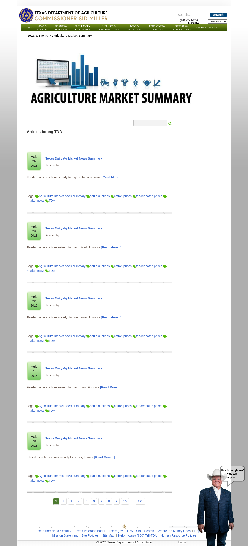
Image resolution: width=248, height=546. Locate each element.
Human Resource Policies (178, 535)
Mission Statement (65, 535)
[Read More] (112, 177)
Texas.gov (116, 531)
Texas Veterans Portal (90, 531)
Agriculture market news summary (60, 196)
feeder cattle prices (147, 196)
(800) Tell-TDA (147, 535)
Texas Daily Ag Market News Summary (74, 158)
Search (218, 14)
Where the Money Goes (174, 531)
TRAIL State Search (140, 531)
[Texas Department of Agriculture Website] (63, 15)
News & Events (42, 28)
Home (29, 27)
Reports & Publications (181, 28)
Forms (213, 27)
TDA (50, 200)
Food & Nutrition (134, 28)
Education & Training (157, 28)
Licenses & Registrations (109, 28)
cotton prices (121, 196)
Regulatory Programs (82, 28)
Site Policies (90, 535)
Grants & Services (61, 28)
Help (121, 535)
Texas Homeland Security (53, 531)
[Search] (193, 14)
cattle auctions (98, 196)
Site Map (108, 535)
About (201, 27)
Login (182, 542)
